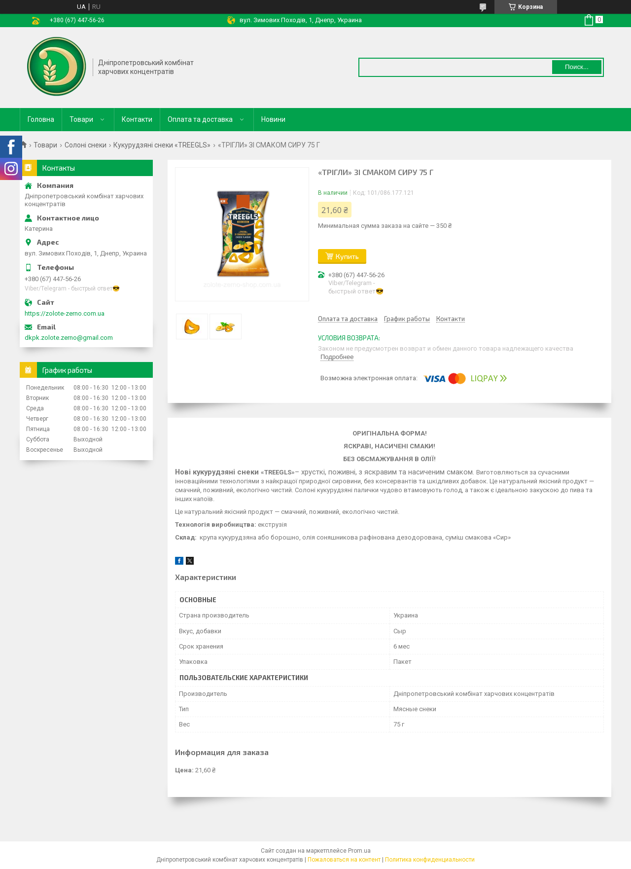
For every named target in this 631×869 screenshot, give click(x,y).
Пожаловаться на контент (344, 859)
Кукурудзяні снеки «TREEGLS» (161, 145)
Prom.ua (359, 850)
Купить (347, 256)
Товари (81, 119)
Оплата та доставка (200, 119)
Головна (41, 119)
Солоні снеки (85, 145)
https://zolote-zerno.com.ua (65, 313)
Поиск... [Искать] (577, 67)
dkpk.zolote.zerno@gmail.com (69, 337)
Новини (273, 119)
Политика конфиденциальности (430, 859)
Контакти (137, 119)
